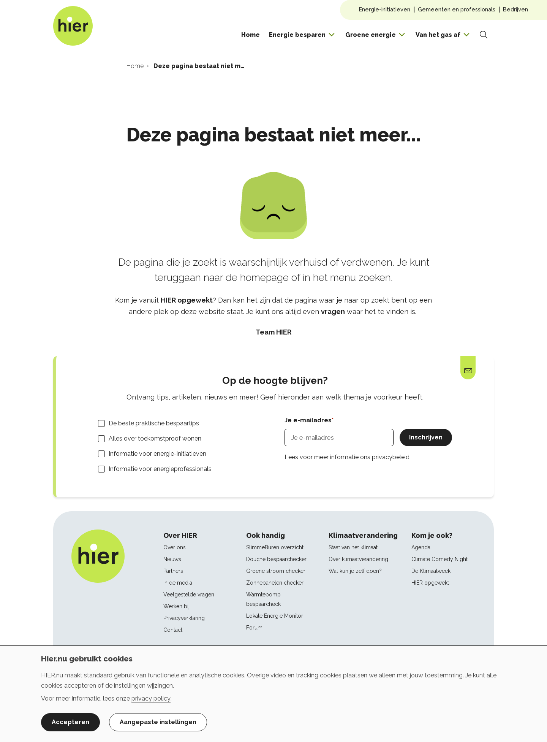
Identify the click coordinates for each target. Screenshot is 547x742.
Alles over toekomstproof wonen (155, 438)
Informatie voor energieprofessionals (160, 468)
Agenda (420, 547)
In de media (177, 583)
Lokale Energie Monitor (274, 616)
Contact (172, 630)
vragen (333, 312)
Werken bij (176, 606)
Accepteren (70, 722)
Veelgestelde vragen (188, 594)
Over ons (174, 547)
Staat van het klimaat (353, 547)
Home (250, 34)
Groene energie (370, 34)
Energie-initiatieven (384, 9)
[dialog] (273, 693)
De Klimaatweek (431, 571)
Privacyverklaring (184, 618)
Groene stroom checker (275, 571)
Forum (254, 628)
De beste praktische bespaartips (154, 423)
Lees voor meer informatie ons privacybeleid (347, 457)
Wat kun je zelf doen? (355, 571)
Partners (173, 571)
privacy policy (151, 698)
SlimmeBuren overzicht (275, 547)
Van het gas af (438, 34)
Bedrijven (515, 9)
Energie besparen (297, 34)
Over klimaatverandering (358, 559)
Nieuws (172, 559)
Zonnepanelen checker (275, 583)
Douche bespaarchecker (276, 559)
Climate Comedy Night (439, 559)
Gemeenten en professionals (456, 9)
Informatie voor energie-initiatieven (157, 453)
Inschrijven (426, 437)
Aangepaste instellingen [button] (158, 722)
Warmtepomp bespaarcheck (263, 599)
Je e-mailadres (308, 420)
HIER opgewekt (430, 583)
